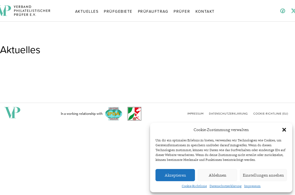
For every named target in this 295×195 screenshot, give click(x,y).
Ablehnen (217, 175)
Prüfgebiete (118, 11)
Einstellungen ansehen (263, 175)
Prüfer (182, 11)
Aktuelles (87, 11)
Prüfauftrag (153, 11)
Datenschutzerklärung (225, 186)
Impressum (252, 186)
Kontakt (205, 11)
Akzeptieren (175, 175)
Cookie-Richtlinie (194, 186)
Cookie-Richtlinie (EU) (270, 113)
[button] (284, 129)
